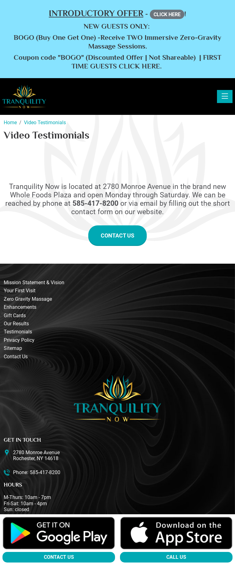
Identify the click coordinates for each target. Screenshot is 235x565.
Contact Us (117, 235)
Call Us (176, 557)
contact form (92, 212)
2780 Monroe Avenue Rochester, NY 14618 (36, 455)
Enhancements (20, 307)
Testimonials (18, 332)
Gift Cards (15, 315)
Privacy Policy (19, 340)
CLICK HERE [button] (167, 14)
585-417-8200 (45, 472)
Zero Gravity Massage (28, 299)
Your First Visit (19, 291)
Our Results (16, 324)
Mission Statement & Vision (34, 282)
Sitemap (13, 348)
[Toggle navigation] (225, 96)
